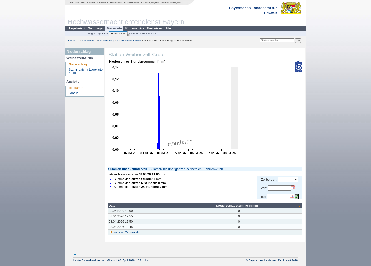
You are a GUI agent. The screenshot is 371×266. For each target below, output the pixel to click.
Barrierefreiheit (131, 2)
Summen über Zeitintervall (127, 169)
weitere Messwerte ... (128, 232)
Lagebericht (77, 28)
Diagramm (76, 87)
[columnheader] (142, 205)
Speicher (102, 33)
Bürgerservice (134, 28)
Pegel (91, 33)
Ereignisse (154, 28)
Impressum (102, 2)
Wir (83, 2)
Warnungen (96, 28)
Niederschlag (118, 33)
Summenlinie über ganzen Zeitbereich (175, 169)
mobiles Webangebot (171, 2)
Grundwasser (148, 33)
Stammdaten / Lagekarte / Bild (86, 71)
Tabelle (74, 93)
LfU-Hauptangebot (150, 2)
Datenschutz (116, 2)
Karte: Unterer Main (129, 40)
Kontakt (91, 2)
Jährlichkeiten (213, 169)
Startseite (74, 2)
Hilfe (168, 28)
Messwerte (114, 28)
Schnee (133, 33)
